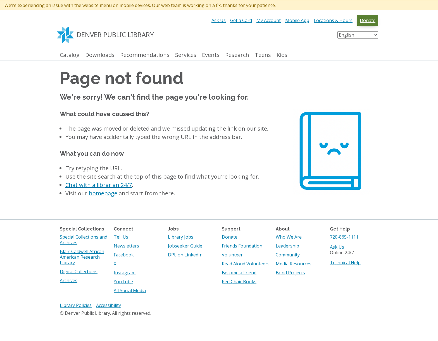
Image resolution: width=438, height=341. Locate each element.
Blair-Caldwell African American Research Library (82, 257)
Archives (68, 280)
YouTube (123, 281)
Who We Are (289, 237)
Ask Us (218, 20)
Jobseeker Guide (185, 246)
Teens (263, 55)
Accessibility (108, 305)
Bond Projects (290, 273)
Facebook (124, 255)
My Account (268, 20)
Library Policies (76, 305)
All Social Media (130, 290)
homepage (103, 193)
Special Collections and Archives (83, 240)
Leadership (287, 246)
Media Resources (293, 264)
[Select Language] (357, 35)
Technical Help (345, 263)
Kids (282, 55)
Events (211, 55)
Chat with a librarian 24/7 (98, 185)
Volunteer (232, 255)
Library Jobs (180, 237)
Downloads (100, 55)
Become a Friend (239, 273)
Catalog (70, 55)
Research (237, 55)
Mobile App (297, 20)
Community (288, 255)
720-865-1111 (344, 237)
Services (185, 55)
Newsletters (126, 246)
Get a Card (241, 20)
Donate (367, 20)
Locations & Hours (333, 20)
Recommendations (145, 55)
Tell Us (121, 237)
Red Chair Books (239, 281)
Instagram (124, 273)
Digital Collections (78, 271)
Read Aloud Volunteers (246, 264)
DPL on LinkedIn (185, 255)
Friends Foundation (242, 246)
